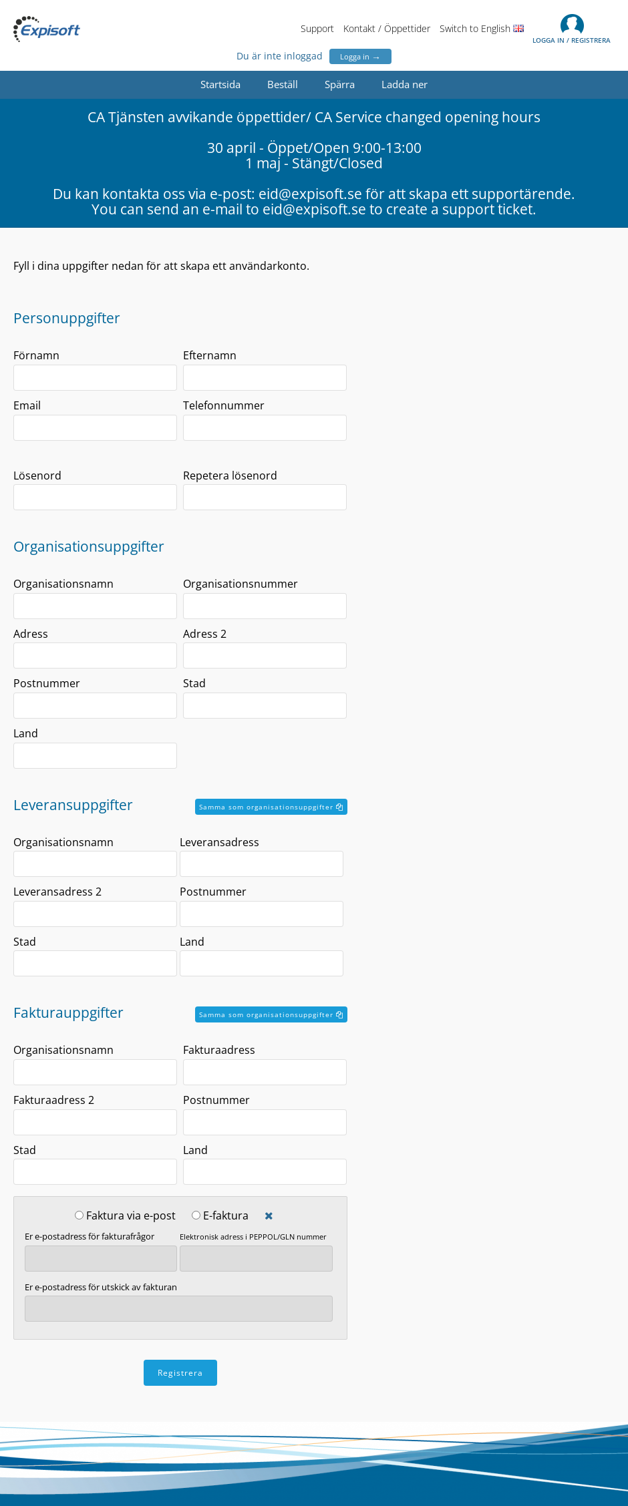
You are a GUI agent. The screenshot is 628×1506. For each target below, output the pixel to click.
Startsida (220, 84)
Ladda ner (404, 84)
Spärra (340, 84)
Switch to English (482, 28)
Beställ (282, 84)
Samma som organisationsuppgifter (271, 806)
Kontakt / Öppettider (386, 28)
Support (317, 28)
